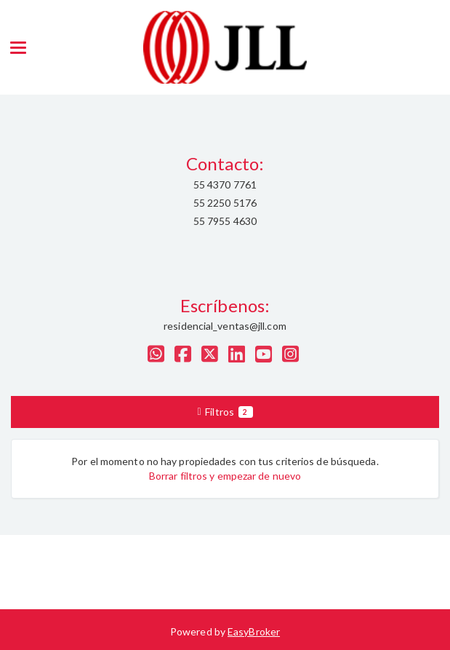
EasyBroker (254, 631)
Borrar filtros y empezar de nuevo (225, 475)
